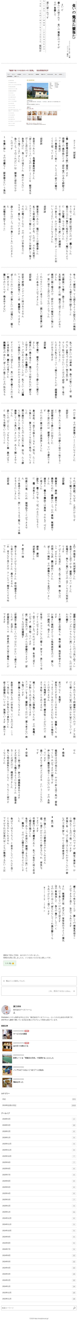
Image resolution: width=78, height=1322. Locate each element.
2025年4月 (39, 1194)
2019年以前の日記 (67, 50)
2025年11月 (39, 1151)
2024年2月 (39, 1281)
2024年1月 (39, 1287)
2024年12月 (39, 1219)
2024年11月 (39, 1225)
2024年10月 (39, 1231)
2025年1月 (39, 1213)
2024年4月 (39, 1268)
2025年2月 (39, 1206)
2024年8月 (39, 1244)
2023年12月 (39, 1293)
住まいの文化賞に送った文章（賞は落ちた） (74, 18)
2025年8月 (39, 1169)
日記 (39, 1100)
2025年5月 (39, 1188)
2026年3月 (39, 1126)
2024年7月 (39, 1250)
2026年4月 (39, 1120)
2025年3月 (39, 1200)
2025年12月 (39, 1144)
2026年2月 (39, 1132)
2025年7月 (39, 1175)
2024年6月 (39, 1256)
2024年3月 (39, 1275)
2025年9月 (39, 1163)
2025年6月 (39, 1182)
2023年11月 (39, 1299)
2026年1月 (39, 1138)
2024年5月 (39, 1262)
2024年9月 (39, 1237)
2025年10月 (39, 1157)
